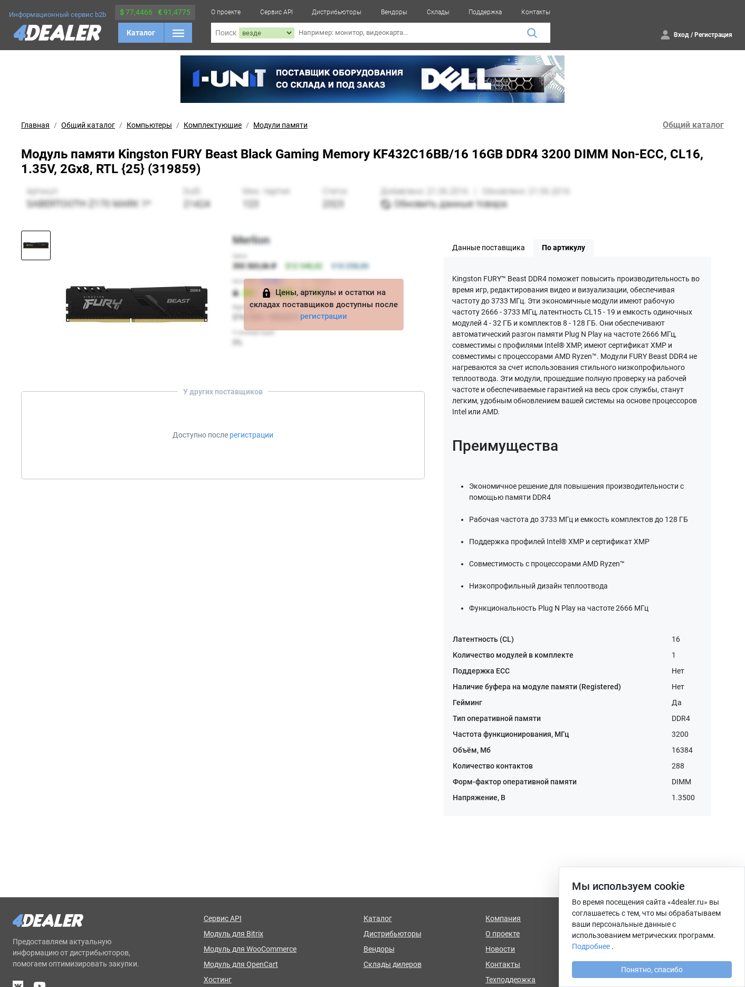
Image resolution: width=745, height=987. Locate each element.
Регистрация (713, 35)
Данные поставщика (488, 247)
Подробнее (591, 946)
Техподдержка (510, 979)
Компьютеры (149, 125)
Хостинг (218, 979)
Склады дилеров (393, 964)
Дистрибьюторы (336, 12)
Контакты (535, 12)
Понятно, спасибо (652, 969)
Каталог (141, 33)
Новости (500, 949)
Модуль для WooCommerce (250, 949)
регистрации (323, 316)
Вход (681, 35)
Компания (503, 918)
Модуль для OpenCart (241, 964)
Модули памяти (280, 125)
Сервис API (276, 12)
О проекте (226, 12)
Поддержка (485, 12)
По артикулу (563, 247)
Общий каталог (88, 125)
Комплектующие (213, 125)
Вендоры (394, 12)
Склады (438, 12)
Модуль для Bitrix (233, 933)
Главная (35, 125)
